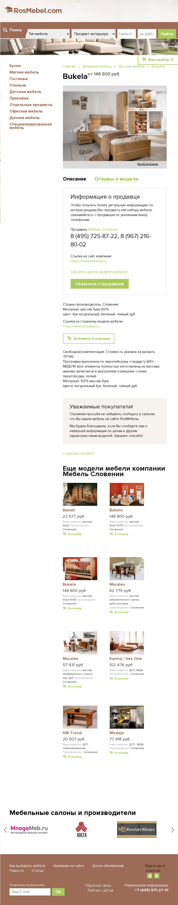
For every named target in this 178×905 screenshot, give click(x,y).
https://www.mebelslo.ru (89, 261)
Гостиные (18, 78)
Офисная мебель (26, 111)
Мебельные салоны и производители (72, 812)
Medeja (116, 733)
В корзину (75, 534)
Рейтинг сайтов (100, 890)
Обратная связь (98, 885)
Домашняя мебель (97, 66)
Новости (16, 870)
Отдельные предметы (30, 104)
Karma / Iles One (125, 659)
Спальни (17, 85)
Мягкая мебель (24, 72)
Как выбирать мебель (27, 865)
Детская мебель (25, 91)
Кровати (158, 66)
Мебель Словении (103, 229)
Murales (117, 584)
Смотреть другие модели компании (99, 272)
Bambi (69, 510)
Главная (69, 66)
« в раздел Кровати (78, 453)
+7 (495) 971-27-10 (152, 890)
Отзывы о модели (116, 179)
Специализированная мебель (30, 126)
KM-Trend (72, 733)
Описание (74, 179)
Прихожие (19, 98)
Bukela (116, 510)
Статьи (38, 870)
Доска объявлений (108, 865)
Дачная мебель (24, 117)
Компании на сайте (69, 865)
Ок (58, 891)
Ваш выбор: (160, 59)
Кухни (15, 65)
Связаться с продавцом (99, 283)
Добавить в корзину (91, 338)
